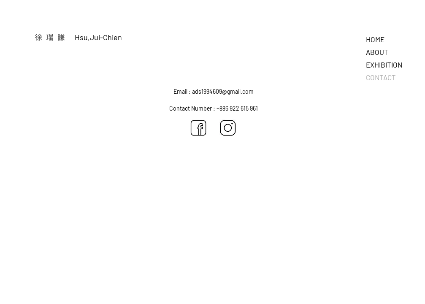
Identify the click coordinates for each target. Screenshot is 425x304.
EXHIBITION (384, 64)
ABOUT (377, 52)
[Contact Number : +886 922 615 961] (213, 108)
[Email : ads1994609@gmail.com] (213, 91)
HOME (375, 39)
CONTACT (381, 77)
